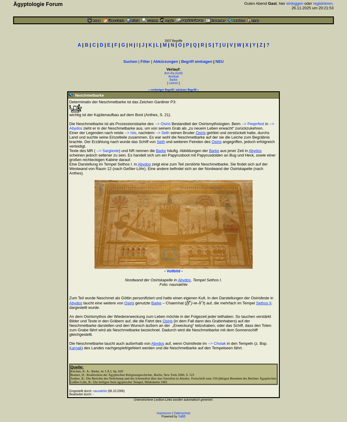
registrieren (323, 3)
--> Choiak (217, 343)
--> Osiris (163, 124)
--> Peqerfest (253, 124)
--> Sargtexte (107, 150)
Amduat (173, 76)
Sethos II (263, 303)
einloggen (294, 3)
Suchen (130, 61)
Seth (161, 141)
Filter (145, 61)
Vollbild (173, 271)
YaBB (181, 416)
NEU (220, 61)
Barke (173, 79)
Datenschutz (182, 413)
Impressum (163, 413)
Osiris (200, 132)
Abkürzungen (165, 61)
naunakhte (100, 391)
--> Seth (163, 132)
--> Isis (130, 132)
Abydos (255, 150)
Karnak (75, 348)
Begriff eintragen (196, 61)
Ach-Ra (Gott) (173, 73)
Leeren (173, 83)
